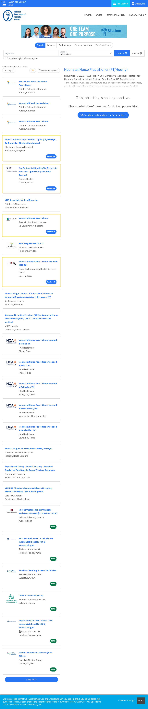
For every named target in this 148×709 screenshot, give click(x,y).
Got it (141, 700)
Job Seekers (120, 3)
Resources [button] (136, 14)
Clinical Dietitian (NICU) (31, 595)
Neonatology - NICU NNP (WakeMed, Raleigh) (28, 448)
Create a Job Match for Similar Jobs (103, 115)
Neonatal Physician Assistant (34, 103)
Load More (31, 679)
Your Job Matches (83, 45)
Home (88, 14)
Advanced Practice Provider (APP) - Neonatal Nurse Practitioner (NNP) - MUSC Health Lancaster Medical (31, 318)
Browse (51, 45)
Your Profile (116, 14)
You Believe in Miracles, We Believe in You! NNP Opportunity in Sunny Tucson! (38, 171)
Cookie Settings (126, 700)
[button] (137, 53)
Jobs (99, 14)
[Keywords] (31, 53)
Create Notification (48, 70)
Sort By (8, 70)
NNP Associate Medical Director (21, 200)
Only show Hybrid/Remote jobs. (22, 58)
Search (40, 45)
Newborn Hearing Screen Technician (37, 570)
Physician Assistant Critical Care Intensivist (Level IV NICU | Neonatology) (35, 624)
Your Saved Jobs (103, 45)
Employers (138, 3)
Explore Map (65, 45)
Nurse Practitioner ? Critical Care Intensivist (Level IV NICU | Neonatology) (36, 542)
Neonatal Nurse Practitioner (34, 121)
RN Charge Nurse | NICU (31, 243)
